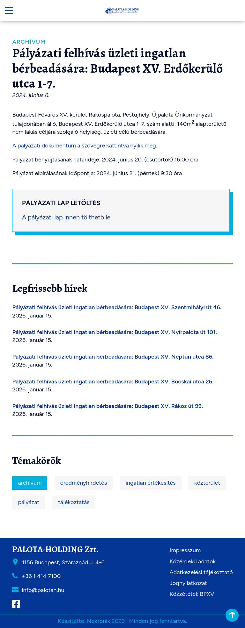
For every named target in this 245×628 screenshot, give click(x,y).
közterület (207, 482)
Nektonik (98, 620)
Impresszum (185, 550)
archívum (29, 482)
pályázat (28, 502)
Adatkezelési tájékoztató (201, 572)
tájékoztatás (74, 502)
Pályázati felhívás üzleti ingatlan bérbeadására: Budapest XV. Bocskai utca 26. (112, 381)
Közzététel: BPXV (192, 593)
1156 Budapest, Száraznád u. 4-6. (64, 562)
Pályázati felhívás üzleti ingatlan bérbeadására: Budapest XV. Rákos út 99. (107, 406)
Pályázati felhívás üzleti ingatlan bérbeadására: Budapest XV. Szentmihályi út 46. (116, 307)
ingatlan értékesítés (151, 482)
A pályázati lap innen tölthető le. (67, 217)
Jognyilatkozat (188, 583)
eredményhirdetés (83, 482)
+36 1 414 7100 (41, 576)
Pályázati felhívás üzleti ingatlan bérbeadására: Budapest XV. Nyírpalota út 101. (114, 332)
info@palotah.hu (43, 590)
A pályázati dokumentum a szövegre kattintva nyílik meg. (84, 145)
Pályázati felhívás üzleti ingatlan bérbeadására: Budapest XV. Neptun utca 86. (112, 356)
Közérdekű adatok (193, 561)
